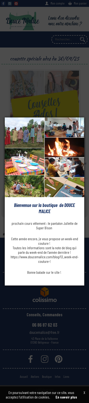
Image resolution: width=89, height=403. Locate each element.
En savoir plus (66, 397)
